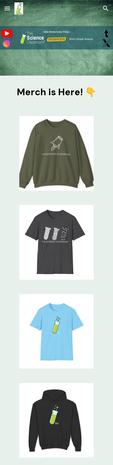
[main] (57, 92)
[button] (7, 8)
